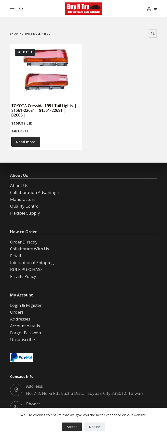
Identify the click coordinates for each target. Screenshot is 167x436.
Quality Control (25, 206)
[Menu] (12, 8)
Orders (17, 312)
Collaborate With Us (29, 249)
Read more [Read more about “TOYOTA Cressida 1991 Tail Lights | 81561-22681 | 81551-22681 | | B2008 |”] (25, 141)
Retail (15, 255)
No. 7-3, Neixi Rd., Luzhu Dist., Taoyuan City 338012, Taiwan (84, 393)
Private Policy (23, 276)
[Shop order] (153, 33)
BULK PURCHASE (26, 269)
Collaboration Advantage (34, 192)
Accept (72, 426)
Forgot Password (26, 332)
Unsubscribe (22, 339)
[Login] (149, 9)
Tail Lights (19, 131)
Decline (94, 426)
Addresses (20, 319)
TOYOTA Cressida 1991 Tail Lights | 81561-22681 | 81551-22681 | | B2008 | (43, 110)
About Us (19, 185)
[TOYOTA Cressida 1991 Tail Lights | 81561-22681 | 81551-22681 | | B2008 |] (46, 71)
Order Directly (24, 242)
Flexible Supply (25, 213)
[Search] (21, 9)
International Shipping (32, 262)
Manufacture (23, 199)
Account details (25, 326)
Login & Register (26, 305)
